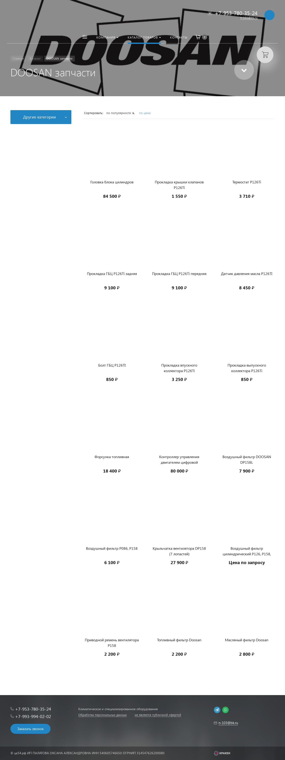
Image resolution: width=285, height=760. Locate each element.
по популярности (119, 113)
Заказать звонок (30, 728)
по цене (145, 113)
